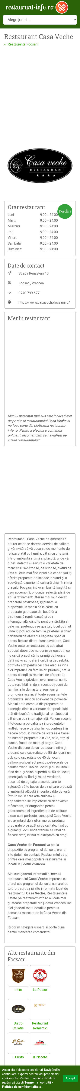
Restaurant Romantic (40, 1025)
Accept (70, 1078)
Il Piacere (40, 1057)
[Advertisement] (40, 89)
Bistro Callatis (18, 1025)
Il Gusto (18, 1057)
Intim (18, 990)
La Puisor (40, 990)
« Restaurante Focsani (21, 44)
